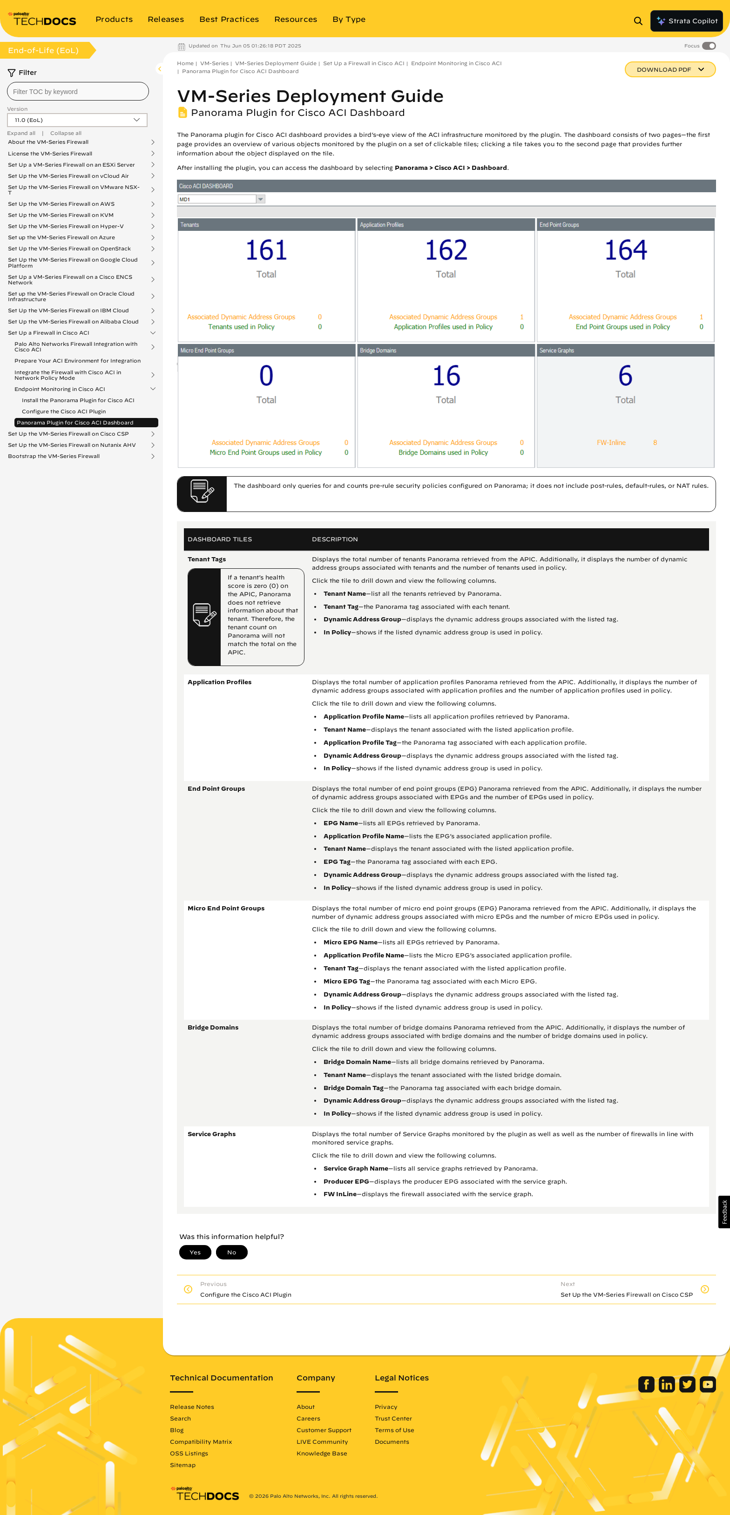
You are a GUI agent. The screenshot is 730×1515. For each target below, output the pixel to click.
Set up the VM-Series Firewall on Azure (61, 237)
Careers (308, 1418)
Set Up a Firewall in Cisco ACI (48, 333)
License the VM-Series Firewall (50, 153)
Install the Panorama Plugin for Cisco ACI (78, 400)
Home (185, 63)
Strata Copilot (687, 21)
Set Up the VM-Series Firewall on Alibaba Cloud (73, 321)
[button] (724, 1212)
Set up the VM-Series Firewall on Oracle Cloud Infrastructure (71, 296)
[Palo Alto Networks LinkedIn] (668, 1390)
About (306, 1406)
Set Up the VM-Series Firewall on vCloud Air (68, 176)
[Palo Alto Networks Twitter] (688, 1390)
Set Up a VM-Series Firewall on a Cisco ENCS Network (70, 279)
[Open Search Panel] (641, 21)
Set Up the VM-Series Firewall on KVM (61, 215)
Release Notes (192, 1406)
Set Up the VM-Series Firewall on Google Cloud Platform (73, 262)
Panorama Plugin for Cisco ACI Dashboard (75, 422)
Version (17, 109)
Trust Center (393, 1418)
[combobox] (78, 91)
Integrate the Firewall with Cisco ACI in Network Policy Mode (67, 375)
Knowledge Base (322, 1453)
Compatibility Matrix (201, 1441)
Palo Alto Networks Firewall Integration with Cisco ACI (75, 346)
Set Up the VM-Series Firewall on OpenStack (69, 248)
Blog (176, 1430)
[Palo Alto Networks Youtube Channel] (708, 1390)
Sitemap (183, 1464)
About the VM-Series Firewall (48, 142)
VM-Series (214, 63)
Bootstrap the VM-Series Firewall (54, 456)
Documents (392, 1441)
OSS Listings (189, 1453)
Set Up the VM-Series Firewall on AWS (61, 204)
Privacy (386, 1406)
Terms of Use (394, 1430)
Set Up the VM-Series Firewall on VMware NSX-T (74, 189)
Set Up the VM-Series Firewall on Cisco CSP (68, 434)
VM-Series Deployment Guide (276, 63)
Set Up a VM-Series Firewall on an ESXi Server (71, 165)
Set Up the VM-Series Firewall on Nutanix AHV (72, 445)
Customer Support (324, 1430)
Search (180, 1418)
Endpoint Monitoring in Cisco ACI (59, 389)
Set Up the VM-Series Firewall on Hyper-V (66, 226)
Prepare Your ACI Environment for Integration (77, 360)
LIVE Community (322, 1441)
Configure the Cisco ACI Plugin (64, 411)
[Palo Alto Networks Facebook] (647, 1390)
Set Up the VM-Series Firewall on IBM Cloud (68, 310)
